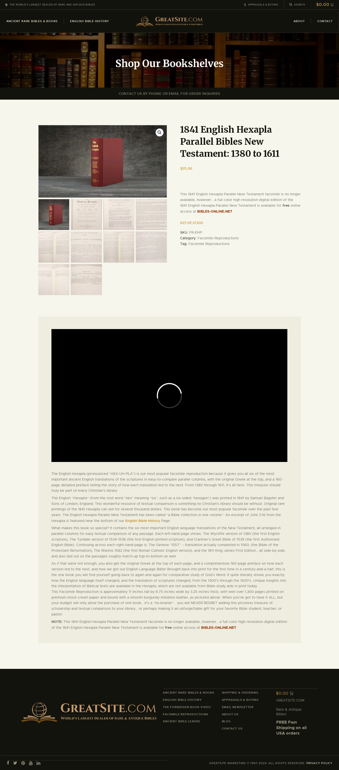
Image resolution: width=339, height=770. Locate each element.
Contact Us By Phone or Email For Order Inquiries (169, 94)
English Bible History (142, 520)
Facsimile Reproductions (218, 238)
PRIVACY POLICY (319, 763)
